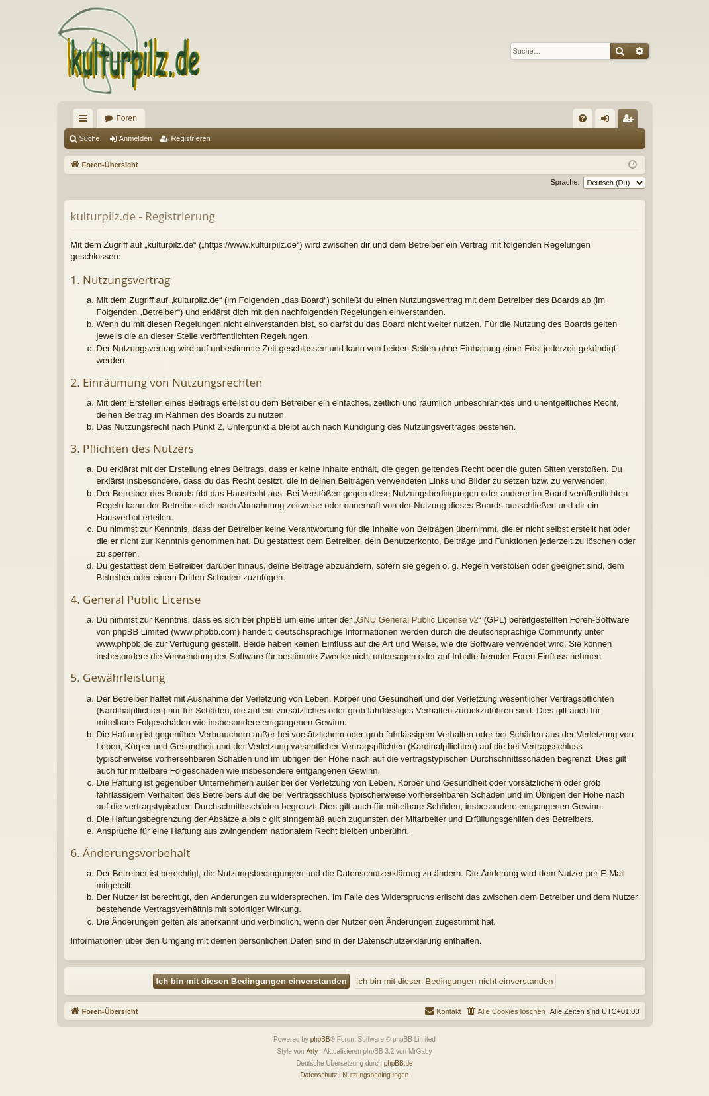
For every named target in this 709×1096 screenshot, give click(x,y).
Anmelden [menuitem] (607, 121)
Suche (89, 138)
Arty (312, 1051)
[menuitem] (582, 118)
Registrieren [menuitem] (630, 121)
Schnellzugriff (85, 121)
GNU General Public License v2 (418, 620)
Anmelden (135, 138)
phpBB (320, 1039)
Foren (127, 118)
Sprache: (564, 182)
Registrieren (190, 138)
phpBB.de (398, 1063)
